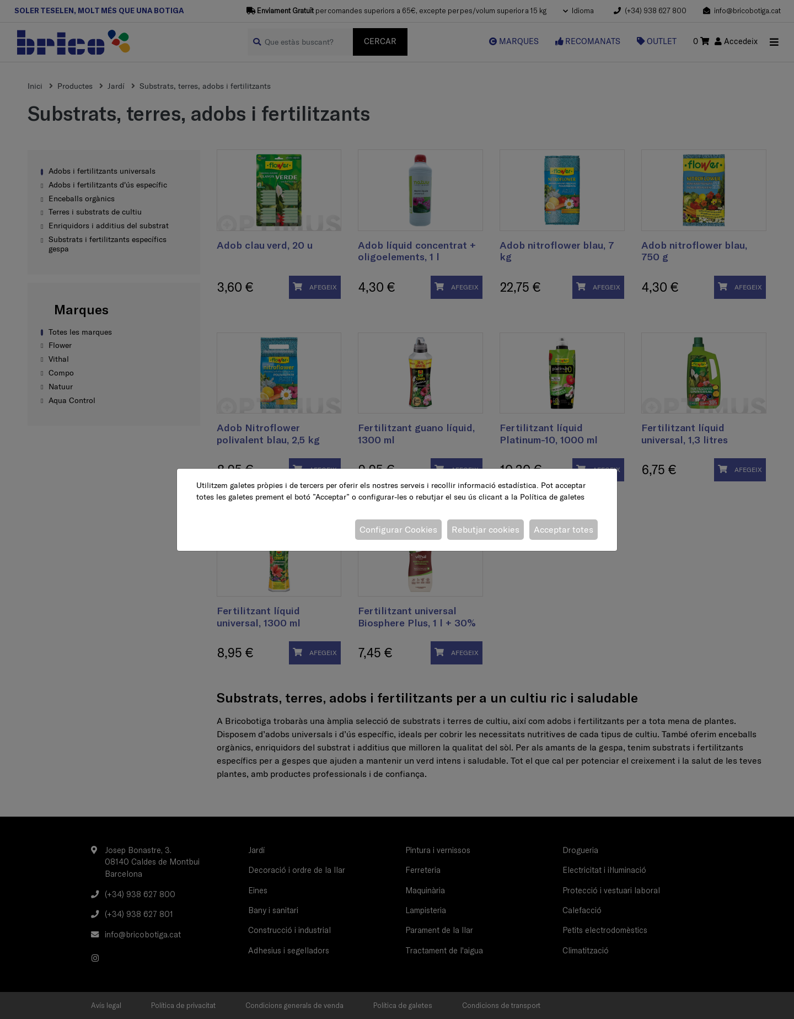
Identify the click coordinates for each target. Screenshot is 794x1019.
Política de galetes (552, 497)
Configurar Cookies (398, 529)
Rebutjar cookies (485, 529)
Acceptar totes (563, 529)
